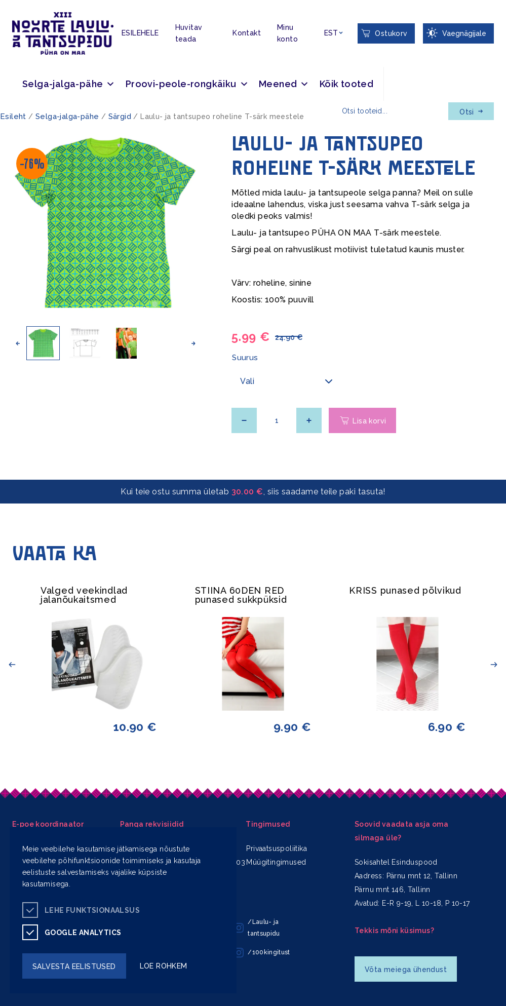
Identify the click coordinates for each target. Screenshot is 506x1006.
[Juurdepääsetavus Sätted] (458, 33)
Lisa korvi (369, 421)
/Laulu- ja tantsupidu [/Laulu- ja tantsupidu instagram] (257, 927)
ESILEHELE (140, 33)
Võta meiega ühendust (406, 969)
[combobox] (287, 381)
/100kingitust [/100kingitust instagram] (262, 953)
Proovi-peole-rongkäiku (187, 84)
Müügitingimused (276, 862)
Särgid (119, 116)
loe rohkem (163, 966)
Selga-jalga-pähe (68, 84)
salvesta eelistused (74, 966)
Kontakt (246, 33)
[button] (18, 343)
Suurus (245, 357)
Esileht (13, 116)
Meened (284, 84)
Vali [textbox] (247, 381)
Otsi (471, 112)
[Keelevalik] (333, 33)
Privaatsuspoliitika (276, 848)
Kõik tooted (346, 84)
